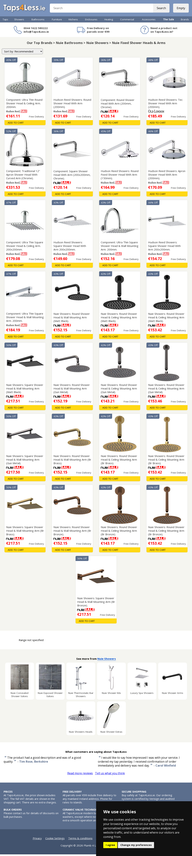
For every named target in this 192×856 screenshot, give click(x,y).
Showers (19, 21)
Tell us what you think (110, 775)
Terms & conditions (80, 840)
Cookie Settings (55, 840)
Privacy (37, 840)
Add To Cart (16, 124)
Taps (5, 21)
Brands (185, 21)
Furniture (57, 21)
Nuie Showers (106, 660)
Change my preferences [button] (136, 845)
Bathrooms (37, 21)
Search (161, 9)
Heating (108, 21)
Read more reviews (80, 775)
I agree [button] (110, 845)
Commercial (127, 21)
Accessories (148, 21)
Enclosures (91, 21)
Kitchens (73, 21)
